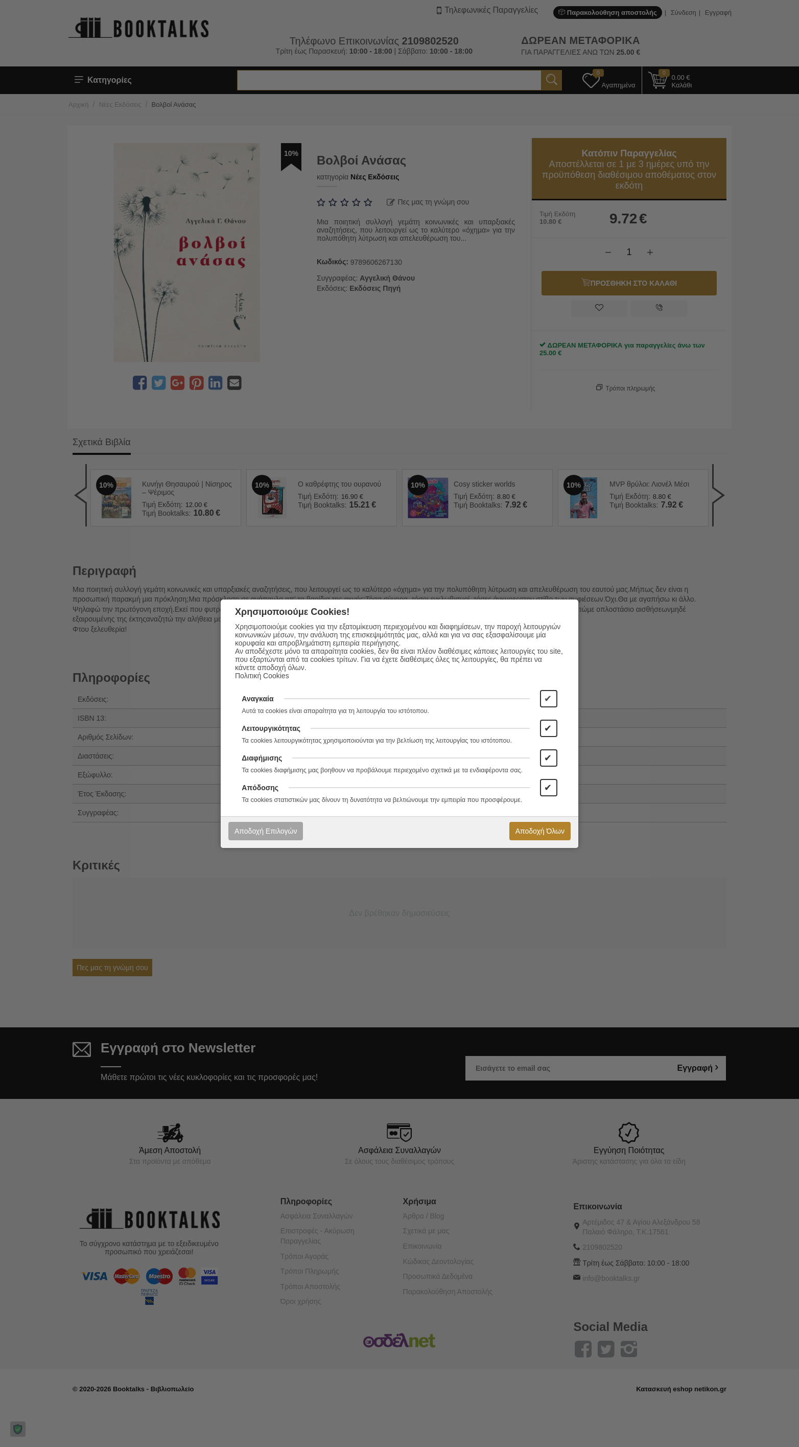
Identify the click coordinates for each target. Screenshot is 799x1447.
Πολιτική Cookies (262, 676)
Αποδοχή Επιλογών (265, 831)
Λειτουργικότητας (271, 728)
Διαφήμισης (262, 758)
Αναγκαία (257, 699)
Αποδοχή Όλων (540, 831)
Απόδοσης (260, 788)
